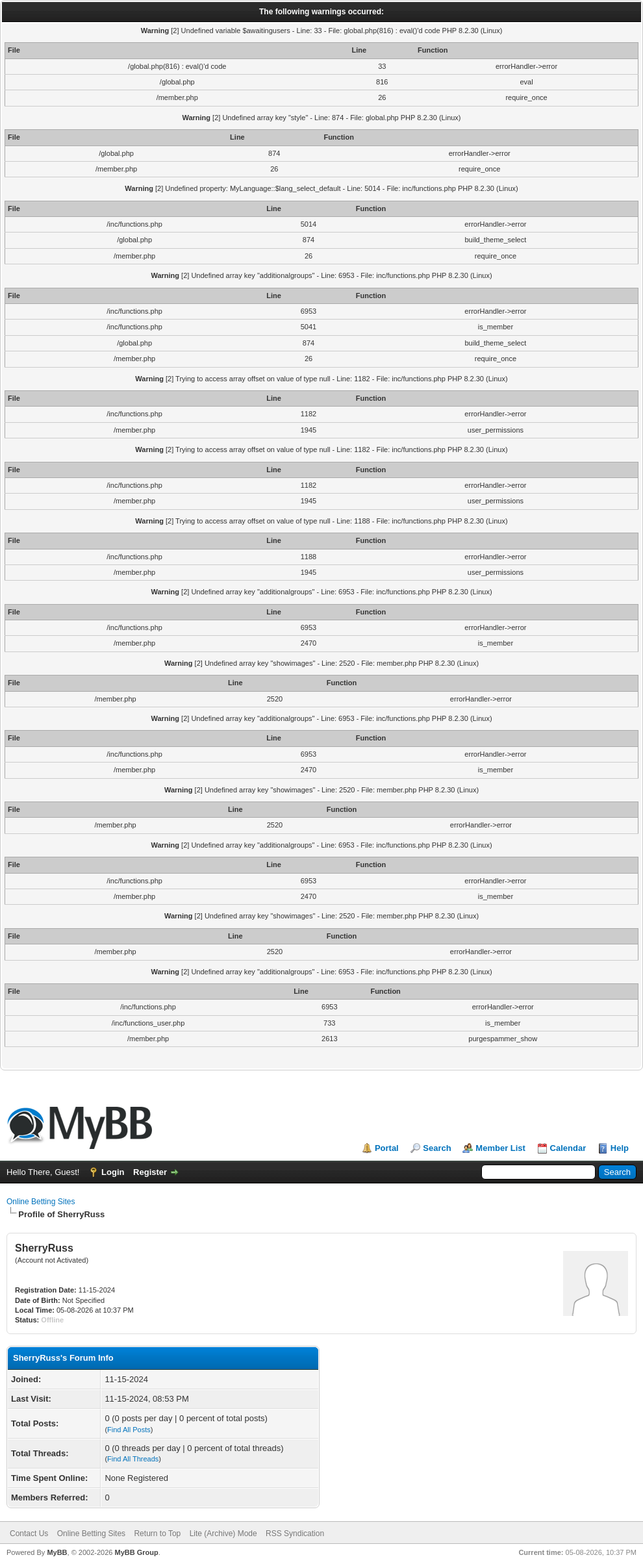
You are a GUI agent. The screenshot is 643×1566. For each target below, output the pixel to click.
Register (150, 1172)
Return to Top (157, 1533)
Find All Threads (132, 1459)
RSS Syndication (295, 1533)
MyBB (57, 1552)
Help (620, 1148)
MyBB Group (136, 1552)
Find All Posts (129, 1429)
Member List (500, 1148)
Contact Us (29, 1533)
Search (437, 1148)
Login (112, 1172)
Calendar (568, 1148)
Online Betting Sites (40, 1201)
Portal (387, 1148)
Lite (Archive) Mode (223, 1533)
